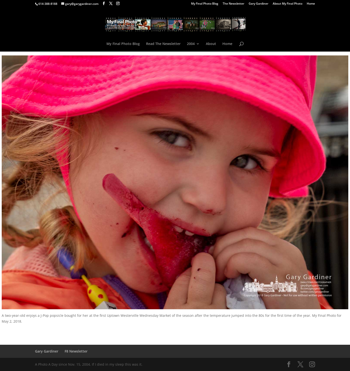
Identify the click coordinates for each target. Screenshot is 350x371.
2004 (191, 44)
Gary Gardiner (258, 4)
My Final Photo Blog (204, 4)
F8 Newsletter (76, 351)
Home (311, 4)
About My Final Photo (287, 4)
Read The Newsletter (163, 44)
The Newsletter (233, 4)
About (211, 44)
